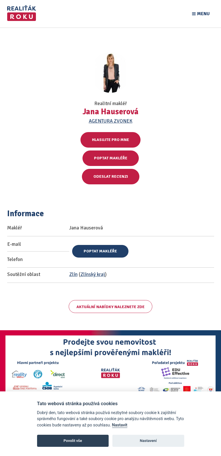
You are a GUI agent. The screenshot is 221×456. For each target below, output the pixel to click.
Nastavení (148, 440)
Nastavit (120, 425)
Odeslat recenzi (110, 176)
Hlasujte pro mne (110, 139)
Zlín (73, 274)
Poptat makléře (110, 158)
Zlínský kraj (92, 274)
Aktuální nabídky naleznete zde (110, 306)
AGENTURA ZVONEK (110, 121)
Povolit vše (73, 440)
